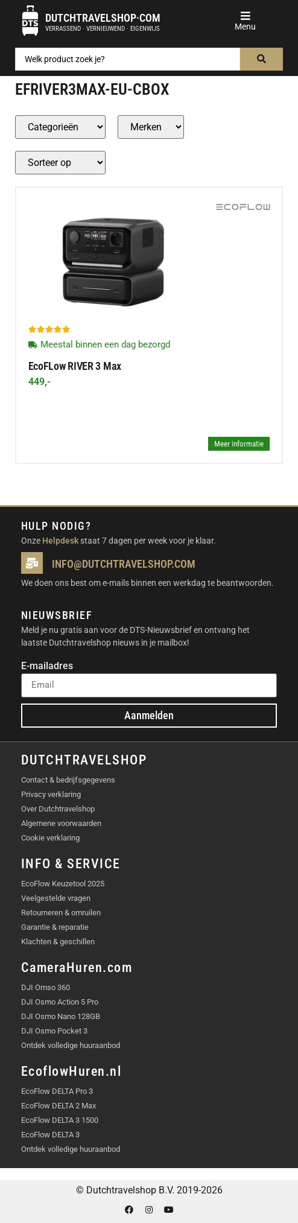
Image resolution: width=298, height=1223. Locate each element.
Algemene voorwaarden (61, 823)
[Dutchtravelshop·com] (30, 20)
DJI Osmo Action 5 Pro (59, 1001)
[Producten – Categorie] (60, 127)
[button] (245, 16)
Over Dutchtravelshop (58, 808)
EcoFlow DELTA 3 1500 (59, 1120)
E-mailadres (47, 666)
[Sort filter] (60, 162)
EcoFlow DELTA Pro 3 (57, 1091)
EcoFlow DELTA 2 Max (58, 1105)
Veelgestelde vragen (55, 898)
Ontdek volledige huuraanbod (70, 1045)
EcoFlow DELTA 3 (50, 1134)
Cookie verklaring (50, 837)
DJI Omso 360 (45, 987)
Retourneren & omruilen (61, 912)
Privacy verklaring (51, 794)
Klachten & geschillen (58, 941)
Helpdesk (60, 540)
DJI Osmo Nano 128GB (60, 1016)
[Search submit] (261, 59)
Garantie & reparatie (55, 927)
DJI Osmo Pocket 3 (54, 1030)
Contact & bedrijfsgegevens (68, 779)
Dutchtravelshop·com (102, 17)
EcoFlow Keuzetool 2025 (62, 883)
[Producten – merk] (151, 127)
